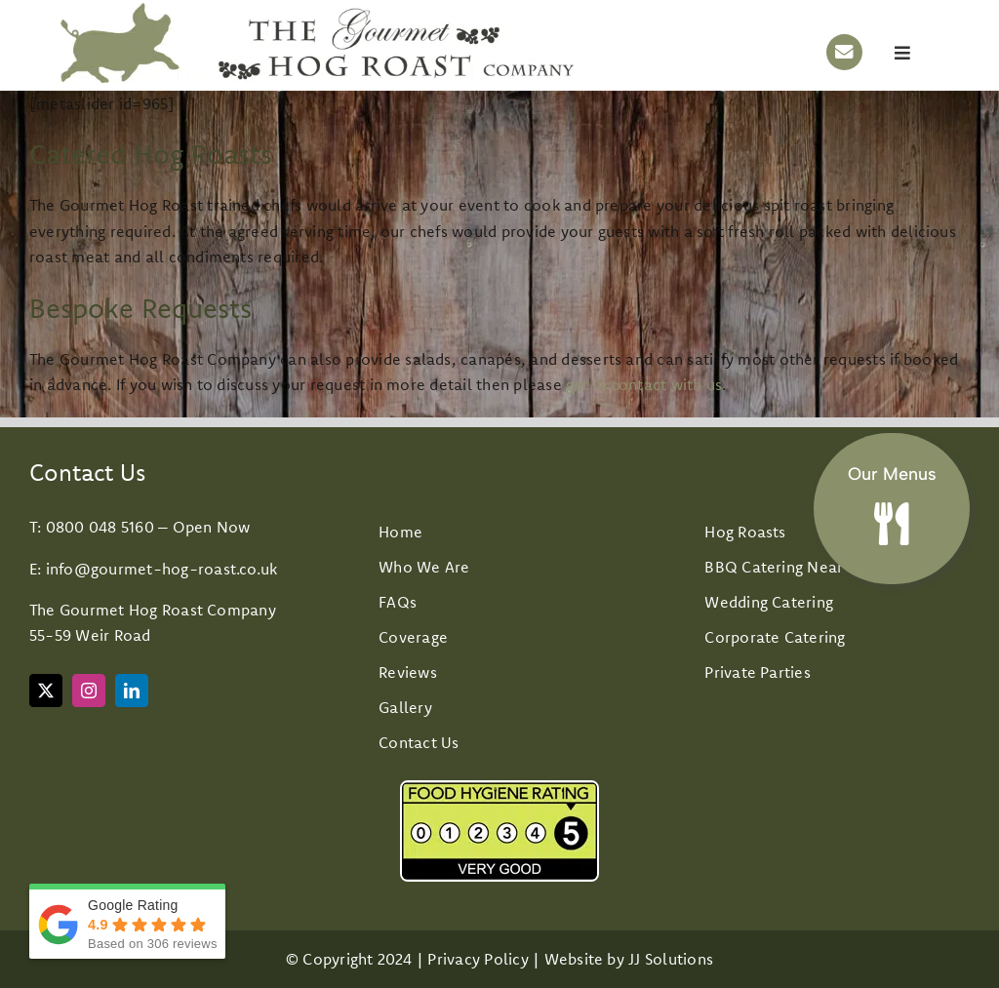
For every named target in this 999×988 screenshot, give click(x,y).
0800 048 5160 (100, 526)
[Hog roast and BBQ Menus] (891, 498)
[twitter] (45, 690)
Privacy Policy (477, 958)
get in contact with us (644, 384)
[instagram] (88, 690)
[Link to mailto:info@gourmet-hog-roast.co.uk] (844, 52)
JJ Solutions (670, 958)
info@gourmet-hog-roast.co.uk (162, 568)
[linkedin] (131, 690)
